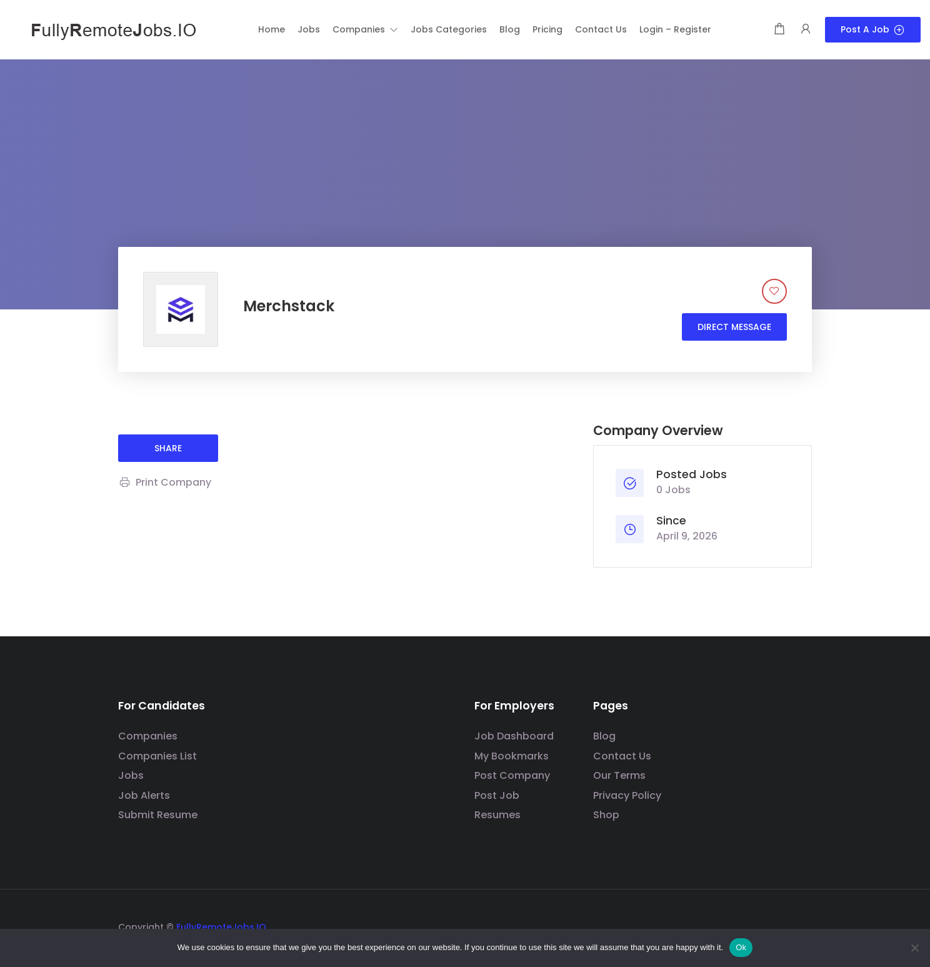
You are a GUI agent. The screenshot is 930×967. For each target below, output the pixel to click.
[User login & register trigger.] (805, 30)
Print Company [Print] (164, 482)
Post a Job (873, 29)
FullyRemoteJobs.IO (221, 927)
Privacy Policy (627, 795)
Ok (741, 947)
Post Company (512, 775)
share (168, 448)
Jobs (131, 775)
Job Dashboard (514, 736)
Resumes (497, 815)
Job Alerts (144, 795)
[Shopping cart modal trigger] (779, 30)
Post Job (496, 795)
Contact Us (622, 756)
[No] (914, 947)
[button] (365, 29)
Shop (606, 815)
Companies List (157, 756)
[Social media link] (801, 925)
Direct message (734, 327)
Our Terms (619, 775)
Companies (148, 736)
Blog (604, 736)
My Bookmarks (511, 756)
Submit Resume (158, 815)
